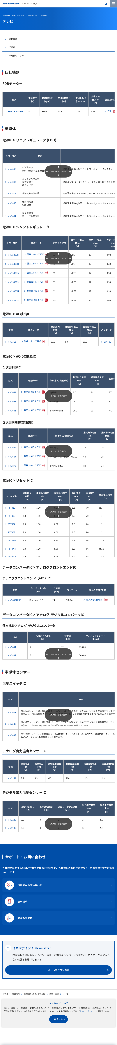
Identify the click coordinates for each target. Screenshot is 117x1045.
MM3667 (12, 456)
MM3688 (12, 712)
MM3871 (12, 193)
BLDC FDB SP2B (15, 111)
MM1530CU (13, 291)
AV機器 (44, 15)
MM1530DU (13, 282)
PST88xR (12, 540)
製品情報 (16, 993)
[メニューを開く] (113, 3)
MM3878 (12, 465)
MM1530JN (13, 254)
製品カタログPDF (35, 254)
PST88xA (12, 556)
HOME (5, 993)
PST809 (11, 515)
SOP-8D (107, 341)
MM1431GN (13, 300)
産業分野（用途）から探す (34, 993)
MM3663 (12, 401)
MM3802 (12, 655)
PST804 (11, 524)
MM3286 (12, 819)
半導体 (12, 47)
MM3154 (12, 778)
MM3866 (12, 203)
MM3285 (12, 827)
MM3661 (12, 392)
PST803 (11, 532)
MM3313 (12, 341)
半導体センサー (16, 55)
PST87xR (12, 548)
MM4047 (12, 181)
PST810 (11, 507)
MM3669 (12, 447)
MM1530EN (13, 263)
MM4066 (12, 169)
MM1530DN (13, 273)
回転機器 (13, 39)
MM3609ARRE (14, 600)
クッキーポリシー (87, 1011)
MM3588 (12, 723)
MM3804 (12, 647)
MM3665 (12, 410)
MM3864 (12, 216)
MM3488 (12, 735)
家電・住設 (53, 993)
